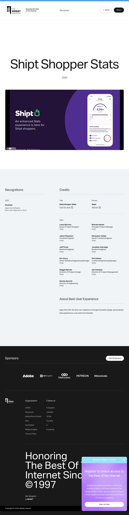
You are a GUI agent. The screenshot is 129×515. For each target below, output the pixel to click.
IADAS (27, 408)
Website (95, 207)
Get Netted (29, 425)
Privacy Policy (30, 434)
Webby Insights (31, 429)
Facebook (50, 429)
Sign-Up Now (104, 504)
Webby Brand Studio (33, 416)
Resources (29, 412)
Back (105, 10)
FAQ (27, 421)
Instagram (50, 408)
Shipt (64, 77)
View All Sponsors (114, 358)
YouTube (49, 421)
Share (119, 10)
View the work (64, 207)
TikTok (48, 416)
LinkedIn (49, 412)
